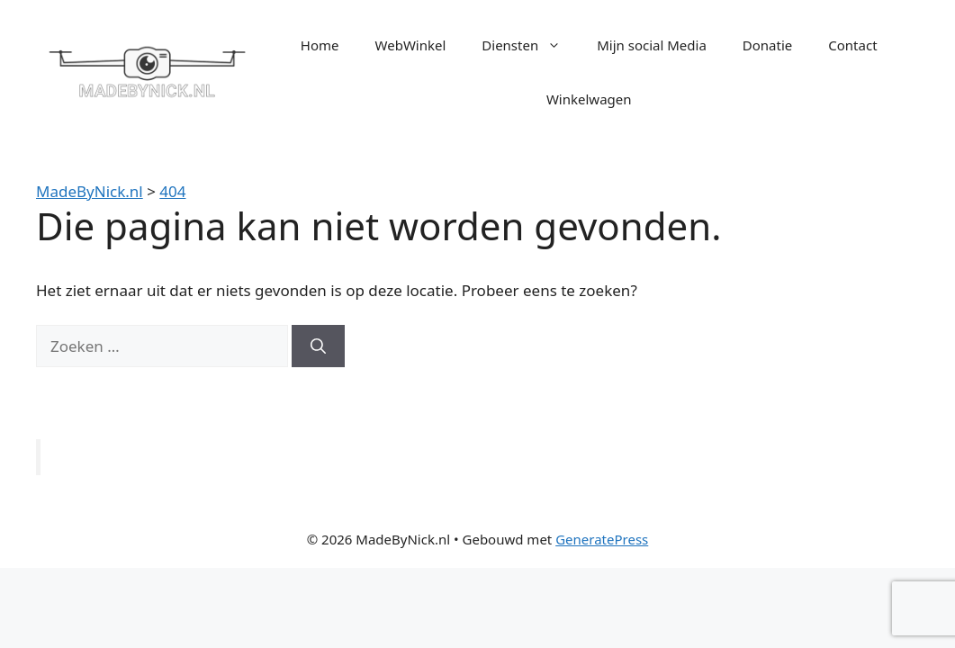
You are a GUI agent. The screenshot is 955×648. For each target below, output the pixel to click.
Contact (852, 45)
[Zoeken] (318, 346)
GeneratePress (601, 539)
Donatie (767, 45)
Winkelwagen (589, 99)
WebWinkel (410, 45)
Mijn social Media (652, 45)
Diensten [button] (530, 45)
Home (320, 45)
